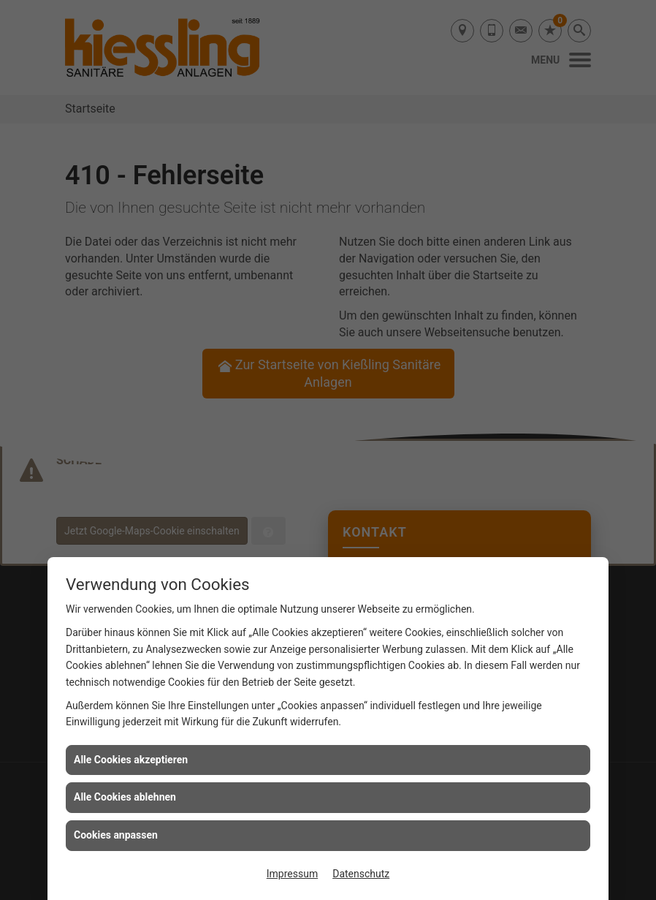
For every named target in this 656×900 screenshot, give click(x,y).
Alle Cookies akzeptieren (131, 759)
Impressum (292, 874)
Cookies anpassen (116, 835)
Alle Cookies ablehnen (125, 797)
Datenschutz (360, 874)
